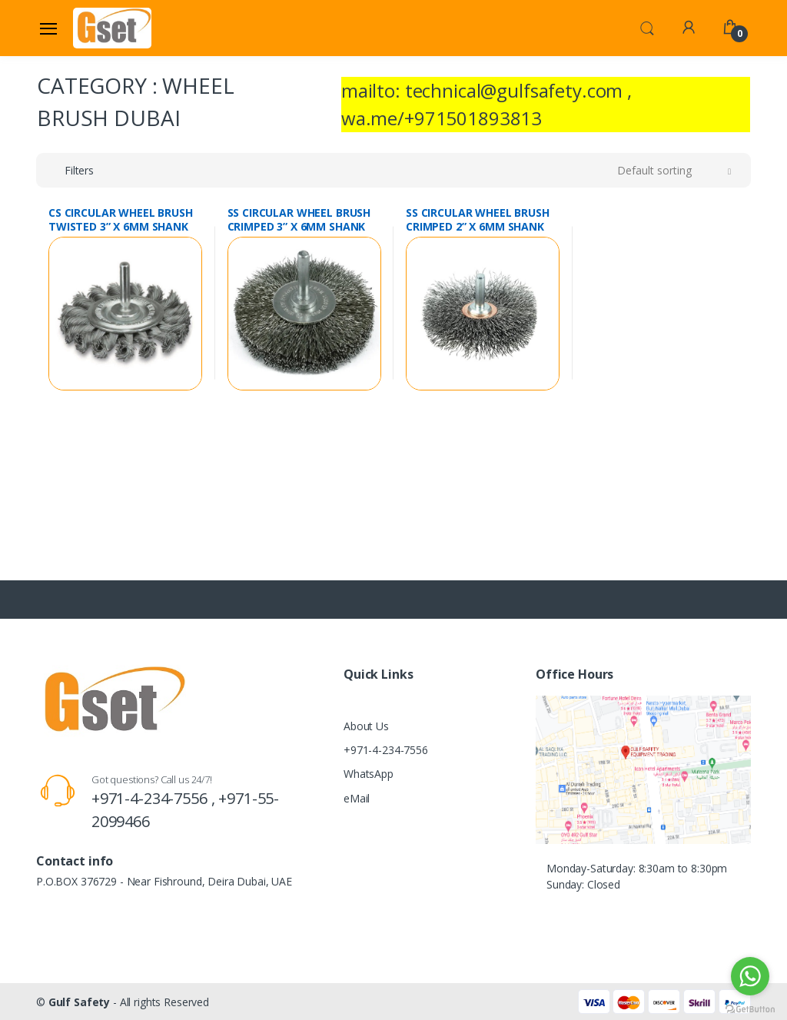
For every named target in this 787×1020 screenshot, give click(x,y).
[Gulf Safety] (112, 28)
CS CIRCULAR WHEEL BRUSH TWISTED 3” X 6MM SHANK (120, 220)
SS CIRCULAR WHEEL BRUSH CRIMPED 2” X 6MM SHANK (478, 220)
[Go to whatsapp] (750, 976)
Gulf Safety (79, 1002)
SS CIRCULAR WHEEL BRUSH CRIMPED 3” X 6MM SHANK (299, 220)
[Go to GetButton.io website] (750, 1005)
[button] (647, 26)
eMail (357, 798)
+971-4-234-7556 (386, 750)
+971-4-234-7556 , (154, 798)
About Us (366, 726)
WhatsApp (369, 773)
